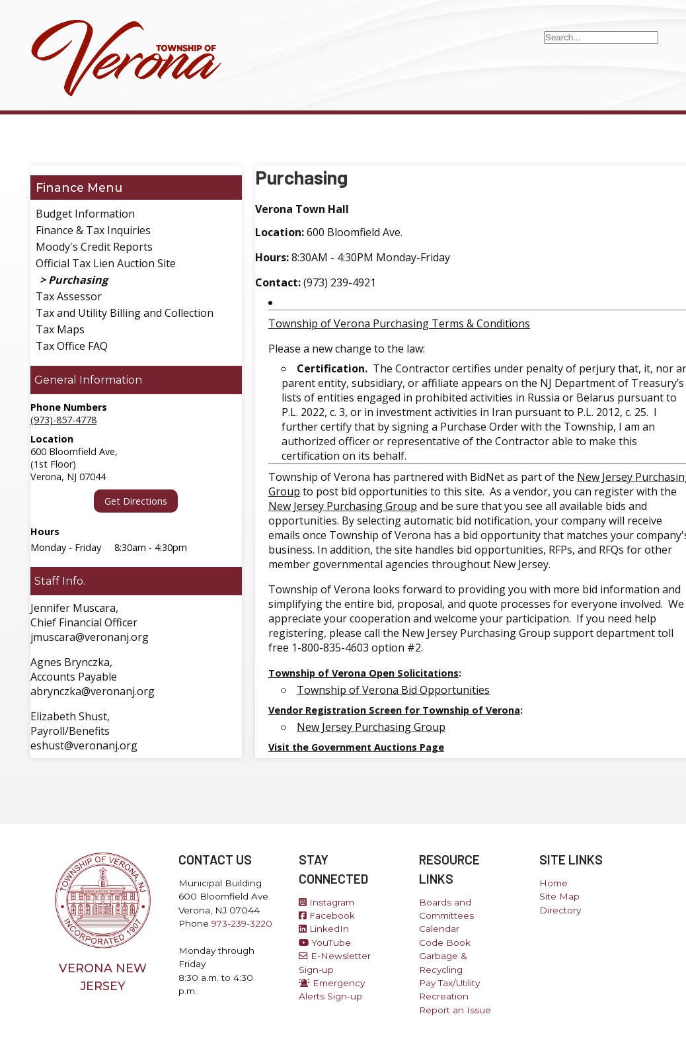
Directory (560, 910)
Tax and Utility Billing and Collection (124, 313)
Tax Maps (60, 329)
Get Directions (135, 501)
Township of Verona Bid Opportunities (393, 690)
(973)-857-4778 (63, 419)
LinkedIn (324, 928)
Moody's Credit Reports (94, 246)
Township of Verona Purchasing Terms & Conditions (399, 323)
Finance (60, 187)
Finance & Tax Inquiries (93, 230)
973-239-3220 (241, 923)
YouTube (325, 942)
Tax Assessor (69, 296)
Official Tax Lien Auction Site (106, 263)
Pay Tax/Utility (449, 983)
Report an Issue (455, 1010)
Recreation (444, 996)
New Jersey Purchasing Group (342, 506)
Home (553, 883)
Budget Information (85, 213)
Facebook (327, 915)
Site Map (559, 896)
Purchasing (78, 280)
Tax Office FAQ (72, 346)
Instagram (326, 902)
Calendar (439, 928)
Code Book (445, 942)
